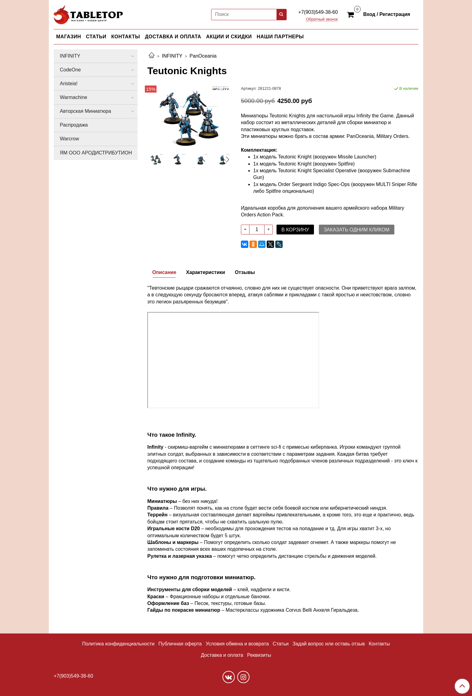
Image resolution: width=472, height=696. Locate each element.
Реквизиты (259, 655)
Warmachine (73, 97)
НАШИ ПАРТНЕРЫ (280, 36)
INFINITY (172, 56)
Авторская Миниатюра (85, 111)
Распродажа (74, 124)
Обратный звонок (322, 19)
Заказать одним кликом (356, 229)
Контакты (379, 643)
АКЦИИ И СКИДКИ (229, 36)
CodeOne (70, 69)
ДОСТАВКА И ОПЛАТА (173, 36)
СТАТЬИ (96, 36)
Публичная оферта (180, 643)
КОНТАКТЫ (125, 36)
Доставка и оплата (222, 655)
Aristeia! (69, 83)
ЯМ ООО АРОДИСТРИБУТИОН (96, 152)
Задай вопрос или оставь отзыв (328, 643)
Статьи (281, 643)
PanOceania (203, 56)
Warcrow (69, 138)
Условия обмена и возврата (237, 643)
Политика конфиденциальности (118, 643)
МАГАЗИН (68, 36)
